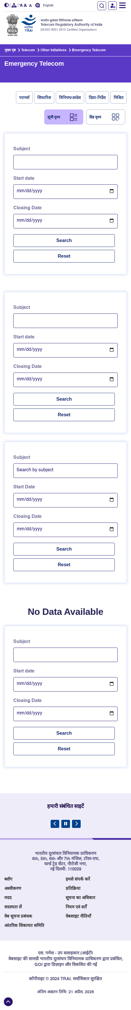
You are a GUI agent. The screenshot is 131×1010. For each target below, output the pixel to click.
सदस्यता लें (13, 907)
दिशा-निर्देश (97, 97)
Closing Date (27, 208)
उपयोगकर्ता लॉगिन (112, 5)
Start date (23, 178)
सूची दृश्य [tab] (53, 117)
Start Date (24, 487)
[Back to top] (8, 1001)
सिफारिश (44, 97)
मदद (8, 898)
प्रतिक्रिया (73, 888)
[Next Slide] (76, 824)
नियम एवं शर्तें (76, 907)
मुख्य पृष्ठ (10, 50)
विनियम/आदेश (70, 97)
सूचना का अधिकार (80, 898)
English (48, 5)
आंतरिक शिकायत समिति (24, 925)
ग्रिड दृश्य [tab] (95, 117)
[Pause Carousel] (65, 824)
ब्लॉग (8, 879)
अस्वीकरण (12, 888)
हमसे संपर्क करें (78, 879)
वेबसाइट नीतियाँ (78, 916)
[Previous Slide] (55, 824)
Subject (21, 149)
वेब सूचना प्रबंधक (18, 916)
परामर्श (24, 97)
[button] (7, 5)
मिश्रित (118, 97)
